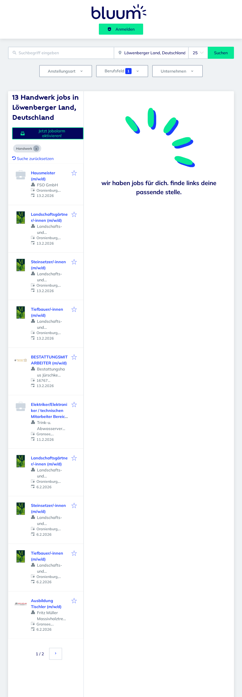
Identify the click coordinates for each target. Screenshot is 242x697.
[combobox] (61, 53)
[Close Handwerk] (36, 148)
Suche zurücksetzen (33, 158)
